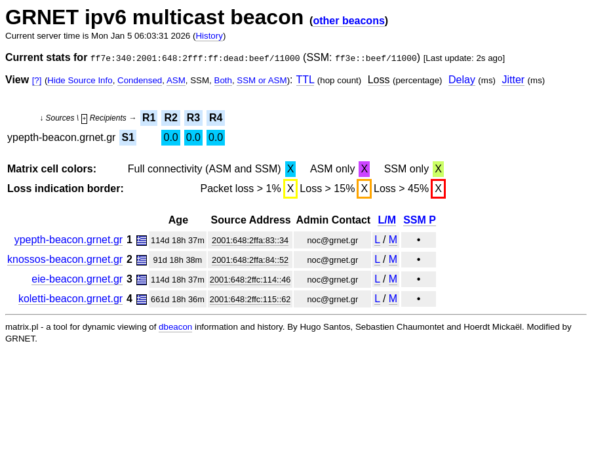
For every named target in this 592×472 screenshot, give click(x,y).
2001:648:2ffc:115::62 (250, 299)
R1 (148, 117)
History (208, 36)
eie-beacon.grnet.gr (77, 279)
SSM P (419, 220)
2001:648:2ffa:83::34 (250, 240)
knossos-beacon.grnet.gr (65, 259)
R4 (215, 117)
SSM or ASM (261, 80)
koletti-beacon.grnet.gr (70, 298)
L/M (387, 220)
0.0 (170, 137)
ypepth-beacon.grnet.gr (68, 239)
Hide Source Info (79, 80)
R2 (170, 117)
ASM (176, 80)
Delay (461, 79)
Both (223, 80)
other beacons (348, 20)
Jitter (513, 79)
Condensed (139, 80)
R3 (193, 117)
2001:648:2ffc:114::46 (250, 280)
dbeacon (175, 327)
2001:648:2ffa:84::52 (250, 260)
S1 (127, 137)
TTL (305, 79)
